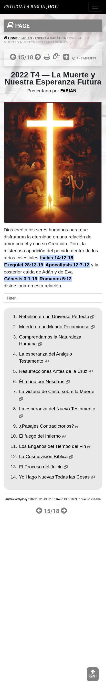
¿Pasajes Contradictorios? (46, 426)
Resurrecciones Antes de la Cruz (53, 371)
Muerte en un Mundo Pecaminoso (54, 326)
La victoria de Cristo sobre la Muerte (56, 391)
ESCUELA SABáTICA (50, 38)
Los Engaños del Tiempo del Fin (52, 446)
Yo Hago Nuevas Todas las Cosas (54, 476)
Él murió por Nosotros (41, 381)
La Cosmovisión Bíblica (43, 456)
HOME (13, 38)
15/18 (25, 57)
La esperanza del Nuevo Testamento (57, 408)
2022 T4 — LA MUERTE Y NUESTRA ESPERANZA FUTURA (46, 40)
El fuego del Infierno (40, 436)
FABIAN (26, 38)
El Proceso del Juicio (41, 466)
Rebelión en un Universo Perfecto (54, 316)
